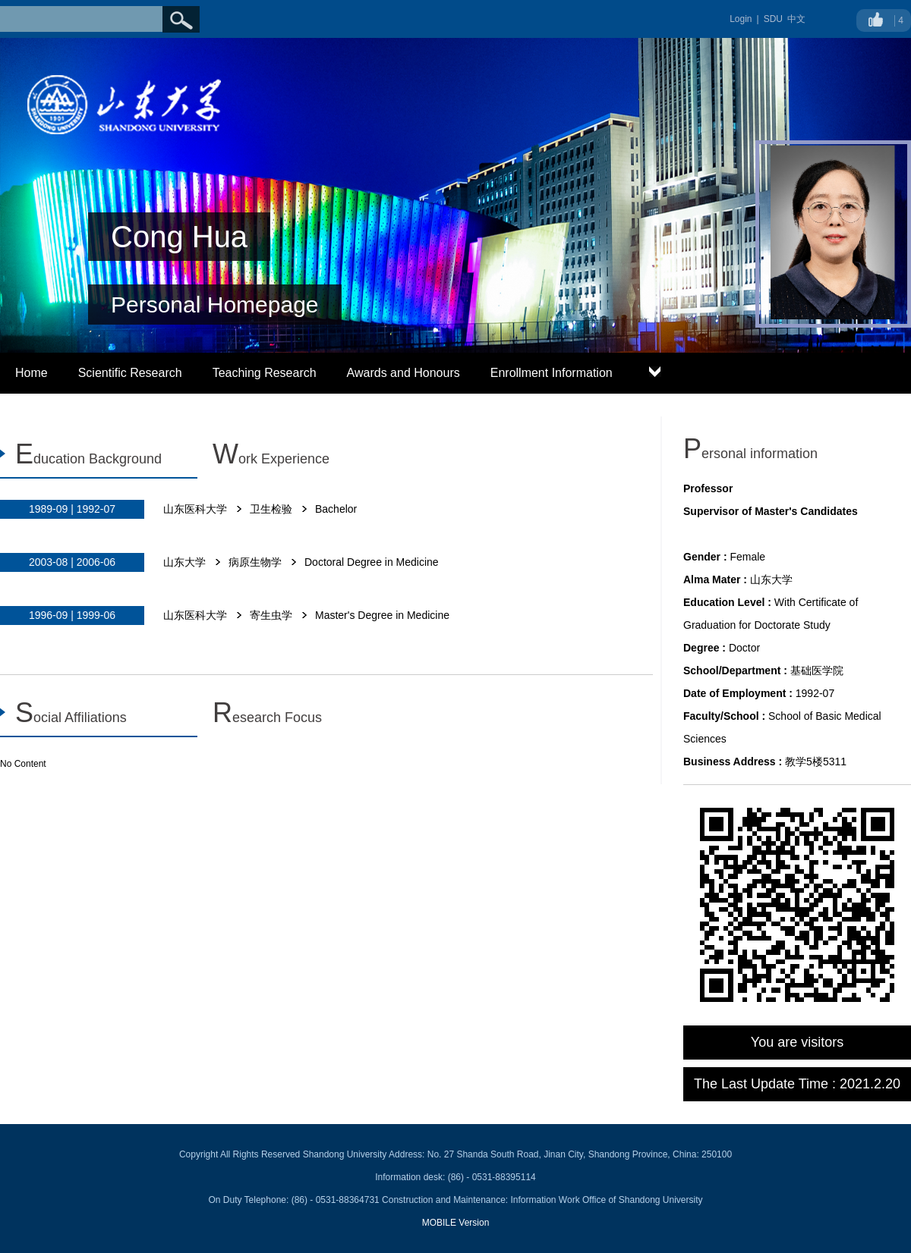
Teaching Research (265, 372)
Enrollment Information (551, 372)
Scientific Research (130, 372)
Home (31, 372)
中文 (796, 19)
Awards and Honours (403, 372)
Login (741, 19)
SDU (773, 19)
